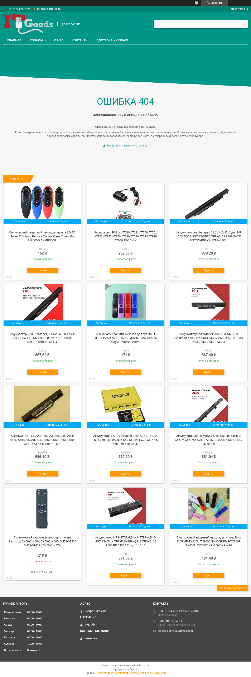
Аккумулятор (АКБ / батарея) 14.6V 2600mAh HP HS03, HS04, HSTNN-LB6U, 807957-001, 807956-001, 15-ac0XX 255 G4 (42, 338)
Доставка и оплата (113, 40)
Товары (36, 40)
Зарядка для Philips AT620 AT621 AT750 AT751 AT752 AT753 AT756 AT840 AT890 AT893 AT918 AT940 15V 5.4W (125, 236)
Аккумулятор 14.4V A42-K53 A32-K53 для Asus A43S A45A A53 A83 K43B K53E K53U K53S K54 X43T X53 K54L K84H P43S (42, 439)
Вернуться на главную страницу (127, 145)
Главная (14, 40)
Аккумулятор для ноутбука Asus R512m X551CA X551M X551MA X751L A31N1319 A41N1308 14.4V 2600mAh (208, 439)
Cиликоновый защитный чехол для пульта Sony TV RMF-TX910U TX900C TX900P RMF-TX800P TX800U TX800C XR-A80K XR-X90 (209, 541)
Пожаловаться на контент (111, 673)
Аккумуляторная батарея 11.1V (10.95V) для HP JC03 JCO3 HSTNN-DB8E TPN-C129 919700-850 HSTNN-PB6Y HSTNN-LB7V (208, 236)
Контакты (80, 40)
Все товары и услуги (231, 588)
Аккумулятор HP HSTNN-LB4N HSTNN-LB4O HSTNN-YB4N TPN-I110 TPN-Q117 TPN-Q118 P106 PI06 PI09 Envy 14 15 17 (125, 541)
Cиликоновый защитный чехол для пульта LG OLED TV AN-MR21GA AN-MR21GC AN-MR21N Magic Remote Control (125, 338)
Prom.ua (144, 665)
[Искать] (244, 24)
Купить (42, 270)
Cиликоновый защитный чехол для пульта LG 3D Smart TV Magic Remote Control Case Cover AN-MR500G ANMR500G (42, 236)
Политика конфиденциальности (147, 673)
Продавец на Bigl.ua (125, 669)
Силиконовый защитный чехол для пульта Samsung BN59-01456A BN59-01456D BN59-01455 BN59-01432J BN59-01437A (42, 541)
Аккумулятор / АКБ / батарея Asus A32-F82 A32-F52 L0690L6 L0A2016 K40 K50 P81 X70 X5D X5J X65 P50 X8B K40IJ (125, 439)
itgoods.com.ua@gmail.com (175, 630)
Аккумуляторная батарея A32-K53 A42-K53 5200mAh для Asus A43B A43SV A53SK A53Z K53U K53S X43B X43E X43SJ (208, 338)
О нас (59, 40)
